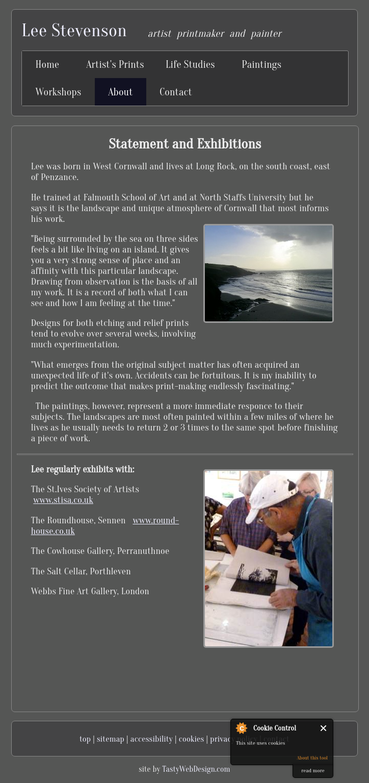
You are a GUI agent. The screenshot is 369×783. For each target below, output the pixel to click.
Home (48, 64)
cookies (191, 739)
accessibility (151, 739)
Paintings (261, 64)
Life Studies (190, 64)
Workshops (59, 92)
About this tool (312, 758)
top (85, 739)
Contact (176, 92)
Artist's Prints (115, 64)
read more (312, 770)
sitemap (110, 739)
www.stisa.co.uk (63, 500)
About (120, 92)
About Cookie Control (241, 728)
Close (324, 728)
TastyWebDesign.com (196, 769)
